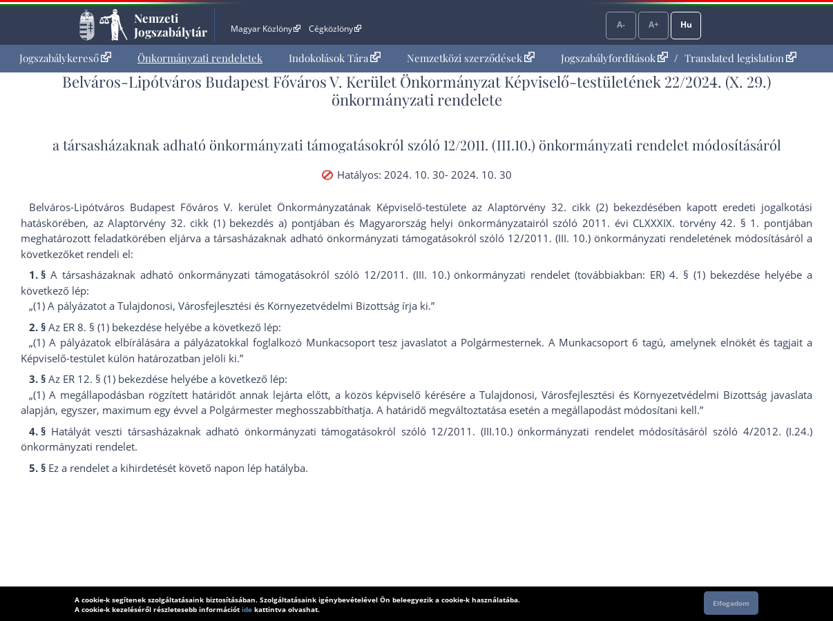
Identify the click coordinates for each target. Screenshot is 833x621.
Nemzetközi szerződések (471, 58)
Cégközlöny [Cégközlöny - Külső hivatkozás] (335, 28)
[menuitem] (65, 58)
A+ (654, 24)
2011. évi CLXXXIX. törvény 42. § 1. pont (684, 223)
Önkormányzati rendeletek (199, 58)
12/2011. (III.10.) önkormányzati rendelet (566, 144)
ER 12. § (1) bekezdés (112, 379)
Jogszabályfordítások (614, 58)
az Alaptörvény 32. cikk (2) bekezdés (565, 207)
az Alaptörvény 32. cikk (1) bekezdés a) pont (203, 223)
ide (247, 609)
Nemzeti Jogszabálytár (170, 24)
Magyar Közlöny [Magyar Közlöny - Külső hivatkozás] (265, 28)
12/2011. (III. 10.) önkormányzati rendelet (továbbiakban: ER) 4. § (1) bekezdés (559, 275)
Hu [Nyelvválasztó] (686, 24)
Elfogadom (731, 603)
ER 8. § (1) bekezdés (109, 327)
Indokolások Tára (335, 58)
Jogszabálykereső (65, 58)
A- (621, 24)
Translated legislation (740, 58)
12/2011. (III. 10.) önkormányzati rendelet (608, 238)
